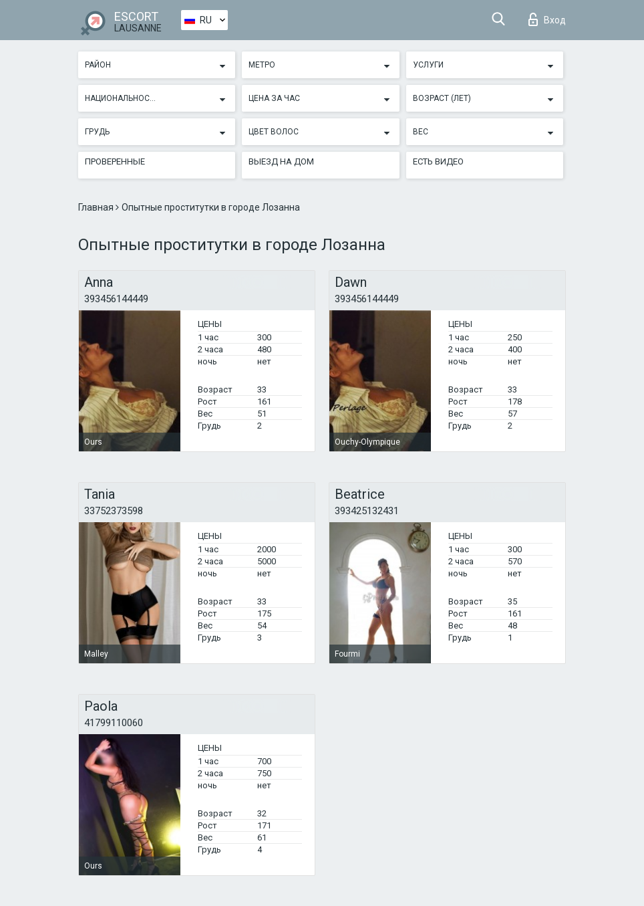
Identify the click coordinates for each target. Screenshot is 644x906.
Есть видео (438, 161)
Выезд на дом (281, 161)
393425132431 (367, 511)
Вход (547, 19)
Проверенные (115, 161)
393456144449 (116, 299)
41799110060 (113, 723)
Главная (97, 207)
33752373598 (113, 511)
